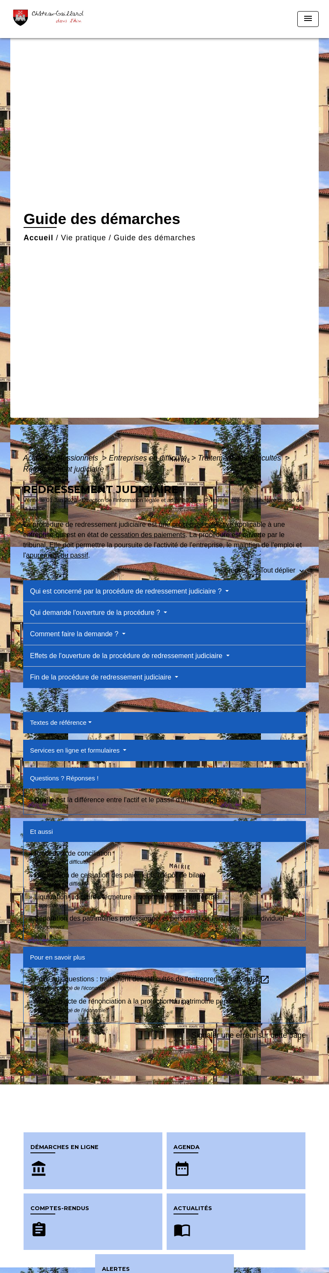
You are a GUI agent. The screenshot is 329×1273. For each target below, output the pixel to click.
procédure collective (202, 524)
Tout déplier (283, 570)
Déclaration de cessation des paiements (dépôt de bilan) (119, 875)
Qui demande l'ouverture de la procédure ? (96, 612)
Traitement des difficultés (240, 458)
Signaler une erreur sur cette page (248, 1035)
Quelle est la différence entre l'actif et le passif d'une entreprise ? (132, 799)
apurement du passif (57, 555)
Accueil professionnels (61, 458)
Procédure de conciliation (72, 853)
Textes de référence (58, 722)
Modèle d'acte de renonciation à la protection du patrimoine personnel (146, 1001)
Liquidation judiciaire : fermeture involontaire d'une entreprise (126, 897)
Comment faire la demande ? (75, 634)
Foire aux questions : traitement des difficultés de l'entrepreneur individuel (152, 979)
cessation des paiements (147, 534)
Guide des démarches (155, 237)
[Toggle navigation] (308, 19)
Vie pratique (83, 237)
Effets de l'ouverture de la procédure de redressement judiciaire (127, 655)
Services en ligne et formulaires (75, 750)
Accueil (39, 237)
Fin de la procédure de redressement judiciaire (101, 677)
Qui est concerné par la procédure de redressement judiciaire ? (127, 591)
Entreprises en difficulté (149, 458)
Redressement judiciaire (63, 469)
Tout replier (237, 570)
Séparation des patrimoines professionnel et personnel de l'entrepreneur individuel (159, 918)
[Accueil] (50, 19)
